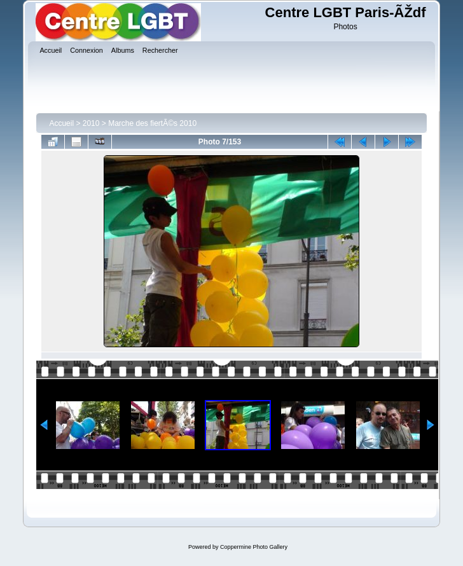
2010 (91, 123)
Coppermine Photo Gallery (253, 547)
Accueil (61, 123)
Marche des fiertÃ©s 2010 (152, 123)
